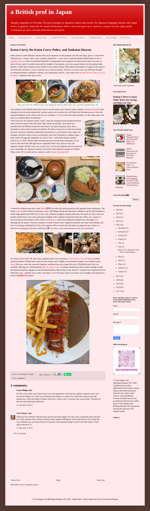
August (121, 239)
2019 (118, 284)
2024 (118, 217)
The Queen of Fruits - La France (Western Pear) (132, 166)
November (122, 232)
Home (11, 37)
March (120, 264)
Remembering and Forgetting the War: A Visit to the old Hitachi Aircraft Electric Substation (127, 181)
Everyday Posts (78, 37)
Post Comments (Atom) (29, 485)
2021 (118, 276)
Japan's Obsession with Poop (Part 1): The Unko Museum (132, 153)
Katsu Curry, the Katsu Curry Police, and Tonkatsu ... (128, 251)
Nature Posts (41, 37)
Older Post (101, 480)
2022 (118, 225)
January (121, 272)
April (120, 260)
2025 (118, 214)
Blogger (115, 499)
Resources (125, 37)
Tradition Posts (95, 37)
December (122, 228)
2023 (118, 221)
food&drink (21, 378)
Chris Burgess (22, 413)
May (120, 257)
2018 (118, 287)
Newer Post (15, 480)
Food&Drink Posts (59, 37)
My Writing (111, 37)
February (121, 268)
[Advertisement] (58, 456)
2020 (118, 280)
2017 (118, 291)
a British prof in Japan (41, 11)
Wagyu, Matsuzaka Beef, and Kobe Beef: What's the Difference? (132, 139)
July (120, 243)
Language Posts (25, 37)
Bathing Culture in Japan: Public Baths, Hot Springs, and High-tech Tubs (125, 100)
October (121, 235)
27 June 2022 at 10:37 (24, 428)
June (120, 247)
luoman (99, 499)
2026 (118, 210)
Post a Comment (20, 433)
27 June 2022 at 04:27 (24, 405)
